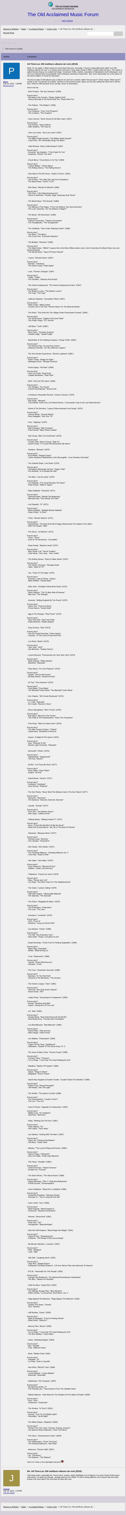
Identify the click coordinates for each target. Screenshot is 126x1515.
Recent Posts (8, 32)
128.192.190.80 (9, 1493)
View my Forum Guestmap (66, 6)
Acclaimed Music (36, 29)
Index (23, 29)
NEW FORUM (67, 21)
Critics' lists (52, 29)
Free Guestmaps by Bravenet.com (63, 8)
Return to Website (11, 29)
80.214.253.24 (8, 86)
